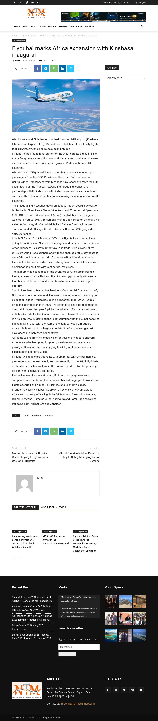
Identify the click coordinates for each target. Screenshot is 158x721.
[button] (141, 26)
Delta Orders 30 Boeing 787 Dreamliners (27, 627)
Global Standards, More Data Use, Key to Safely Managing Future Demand (79, 457)
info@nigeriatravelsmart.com (78, 703)
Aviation (29, 26)
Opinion (89, 26)
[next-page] (20, 558)
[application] (79, 606)
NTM (17, 60)
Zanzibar (49, 415)
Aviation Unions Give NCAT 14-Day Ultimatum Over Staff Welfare (31, 608)
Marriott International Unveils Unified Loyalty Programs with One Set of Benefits (30, 457)
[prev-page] (14, 558)
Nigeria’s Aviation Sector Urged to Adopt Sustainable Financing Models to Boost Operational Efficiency (86, 543)
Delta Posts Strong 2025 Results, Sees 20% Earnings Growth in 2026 (31, 636)
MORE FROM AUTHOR (53, 507)
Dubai (25, 415)
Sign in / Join (140, 2)
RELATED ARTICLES (25, 507)
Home (17, 26)
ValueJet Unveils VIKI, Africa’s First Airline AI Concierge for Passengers (32, 599)
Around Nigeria (47, 26)
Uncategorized (29, 35)
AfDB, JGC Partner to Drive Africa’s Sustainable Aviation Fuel (55, 540)
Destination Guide (70, 26)
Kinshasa (36, 415)
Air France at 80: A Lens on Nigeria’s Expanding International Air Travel (32, 617)
